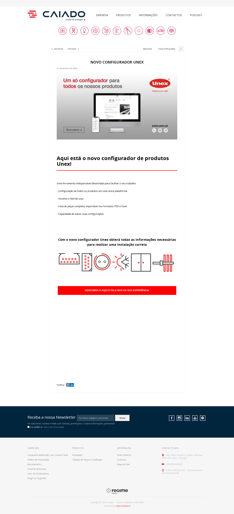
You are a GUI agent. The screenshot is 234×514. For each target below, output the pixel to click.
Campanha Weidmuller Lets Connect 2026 (47, 455)
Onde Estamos (124, 455)
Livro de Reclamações (38, 473)
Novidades (77, 455)
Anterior (58, 49)
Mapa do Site (123, 464)
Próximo (72, 49)
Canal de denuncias (36, 469)
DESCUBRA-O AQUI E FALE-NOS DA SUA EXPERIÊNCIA (117, 290)
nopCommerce (123, 505)
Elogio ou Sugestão (36, 478)
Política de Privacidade (53, 427)
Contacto (121, 459)
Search (181, 49)
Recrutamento (34, 464)
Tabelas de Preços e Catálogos (87, 459)
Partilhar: (61, 385)
